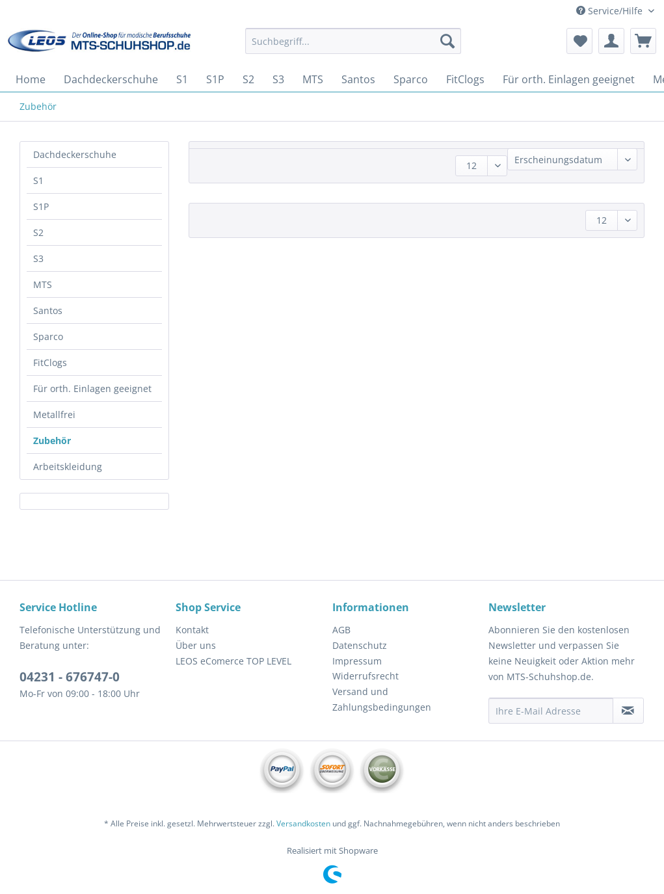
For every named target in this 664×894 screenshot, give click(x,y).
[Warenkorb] (643, 41)
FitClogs (50, 362)
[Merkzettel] (579, 41)
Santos (47, 310)
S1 (38, 180)
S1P (41, 206)
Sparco (48, 336)
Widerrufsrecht (365, 676)
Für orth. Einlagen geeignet (92, 388)
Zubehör (52, 440)
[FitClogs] (465, 79)
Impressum (357, 661)
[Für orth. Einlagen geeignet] (569, 79)
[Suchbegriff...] (353, 41)
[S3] (278, 79)
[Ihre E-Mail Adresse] (550, 711)
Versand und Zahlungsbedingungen (381, 699)
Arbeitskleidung (67, 466)
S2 (38, 232)
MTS (42, 284)
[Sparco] (410, 79)
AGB (341, 630)
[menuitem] (353, 47)
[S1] (182, 79)
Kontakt (192, 630)
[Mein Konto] (611, 41)
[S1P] (215, 79)
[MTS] (312, 79)
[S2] (248, 79)
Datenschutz (359, 645)
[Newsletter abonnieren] (628, 711)
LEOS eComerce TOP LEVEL (233, 661)
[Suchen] (447, 41)
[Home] (31, 79)
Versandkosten (303, 823)
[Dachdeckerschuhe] (111, 79)
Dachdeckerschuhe (74, 154)
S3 (38, 258)
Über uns (196, 645)
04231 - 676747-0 (70, 676)
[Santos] (358, 79)
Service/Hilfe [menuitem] (610, 11)
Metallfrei (54, 414)
